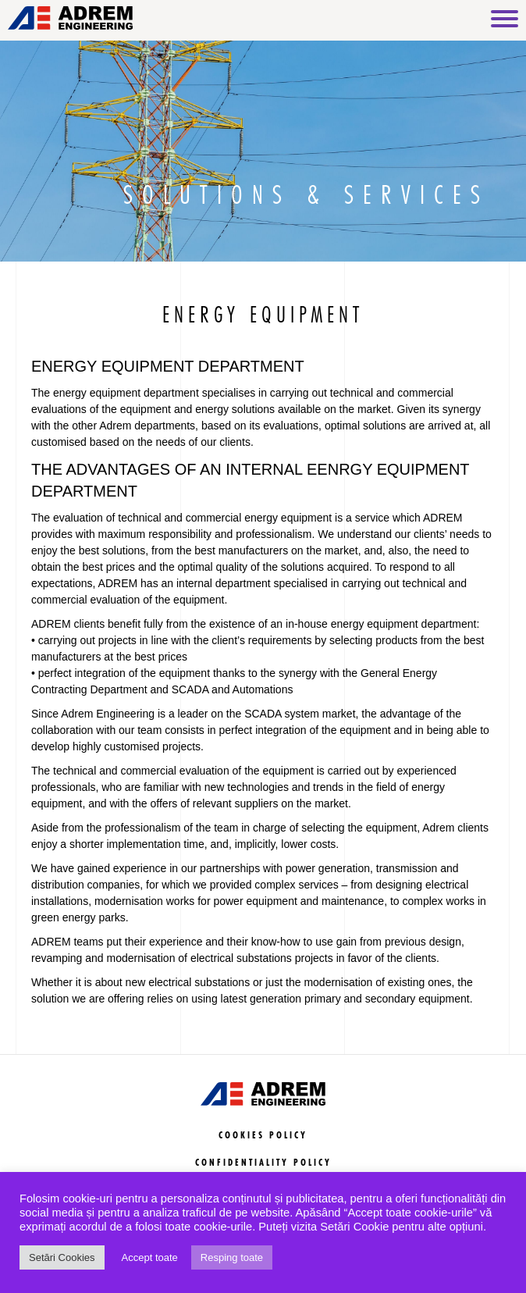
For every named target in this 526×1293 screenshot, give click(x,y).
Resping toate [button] (232, 1257)
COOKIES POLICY (263, 1136)
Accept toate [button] (150, 1257)
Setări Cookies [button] (62, 1257)
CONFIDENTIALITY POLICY (263, 1163)
